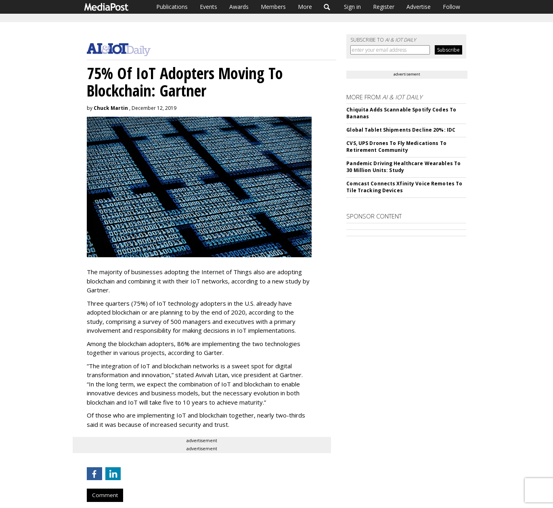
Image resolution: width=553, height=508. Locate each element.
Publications (172, 6)
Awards (239, 6)
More (305, 6)
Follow (451, 6)
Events (208, 6)
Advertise (418, 6)
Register (383, 6)
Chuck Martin (111, 108)
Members (273, 6)
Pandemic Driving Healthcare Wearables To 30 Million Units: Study (403, 167)
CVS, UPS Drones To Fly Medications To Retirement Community (396, 146)
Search (327, 7)
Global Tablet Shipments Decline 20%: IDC (400, 129)
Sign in (352, 6)
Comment (105, 495)
